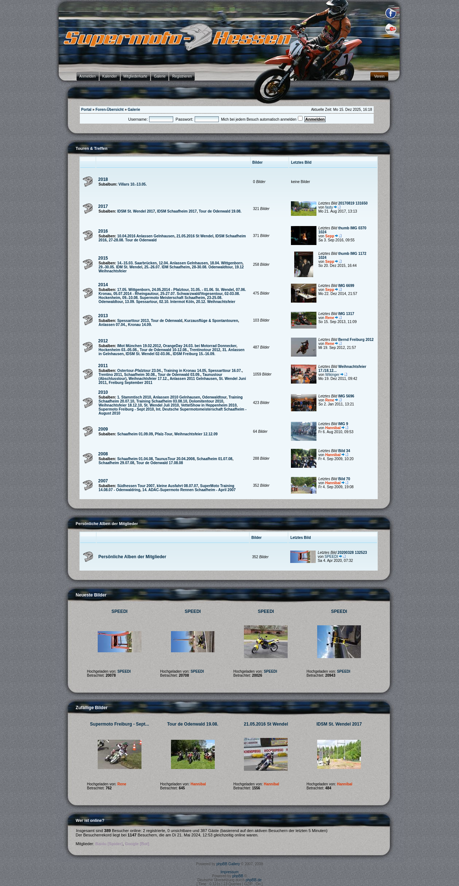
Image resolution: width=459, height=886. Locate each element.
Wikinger (332, 375)
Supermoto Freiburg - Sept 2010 (126, 409)
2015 (103, 258)
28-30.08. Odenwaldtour (212, 267)
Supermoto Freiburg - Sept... (119, 724)
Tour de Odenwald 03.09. (179, 375)
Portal (86, 110)
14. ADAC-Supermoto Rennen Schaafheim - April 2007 (189, 490)
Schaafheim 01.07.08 (215, 459)
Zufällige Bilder (92, 707)
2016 (103, 231)
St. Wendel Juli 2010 (161, 405)
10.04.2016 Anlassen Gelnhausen (145, 236)
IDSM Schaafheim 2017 (177, 211)
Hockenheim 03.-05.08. (117, 350)
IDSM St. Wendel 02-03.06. (148, 354)
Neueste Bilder (91, 595)
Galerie (134, 110)
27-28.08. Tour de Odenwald (133, 240)
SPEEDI (331, 557)
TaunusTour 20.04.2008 (175, 459)
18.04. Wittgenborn (226, 263)
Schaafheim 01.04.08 (135, 459)
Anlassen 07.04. (112, 325)
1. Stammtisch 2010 (134, 397)
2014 (103, 284)
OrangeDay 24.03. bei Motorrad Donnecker (199, 346)
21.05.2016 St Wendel (194, 236)
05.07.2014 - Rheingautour (135, 294)
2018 (103, 179)
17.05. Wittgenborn (133, 290)
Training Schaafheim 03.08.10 (161, 401)
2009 (103, 429)
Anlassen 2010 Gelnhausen (176, 397)
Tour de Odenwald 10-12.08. (164, 350)
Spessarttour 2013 (133, 321)
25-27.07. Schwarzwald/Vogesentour (191, 294)
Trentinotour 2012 (205, 350)
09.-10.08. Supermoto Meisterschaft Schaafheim (163, 298)
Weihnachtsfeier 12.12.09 (196, 434)
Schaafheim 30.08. (140, 375)
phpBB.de (254, 880)
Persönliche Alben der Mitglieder (132, 556)
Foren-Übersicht (110, 110)
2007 (103, 480)
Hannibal (333, 428)
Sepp (329, 236)
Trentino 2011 (110, 375)
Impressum (229, 872)
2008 (103, 453)
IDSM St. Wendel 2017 (136, 211)
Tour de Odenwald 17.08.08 (159, 463)
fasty (329, 207)
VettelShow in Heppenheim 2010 (209, 405)
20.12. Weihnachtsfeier (216, 302)
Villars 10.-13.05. (132, 184)
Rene (329, 318)
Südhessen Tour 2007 (136, 486)
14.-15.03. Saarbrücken (136, 263)
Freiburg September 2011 (130, 383)
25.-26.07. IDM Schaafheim (167, 267)
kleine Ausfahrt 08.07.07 (177, 486)
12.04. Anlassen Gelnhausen (183, 263)
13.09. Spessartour (141, 302)
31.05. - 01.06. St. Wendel (212, 290)
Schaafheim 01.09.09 (135, 434)
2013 (103, 315)
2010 (103, 392)
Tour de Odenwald (166, 321)
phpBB (237, 876)
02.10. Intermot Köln (176, 302)
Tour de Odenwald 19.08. (220, 211)
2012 (103, 340)
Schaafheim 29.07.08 (116, 463)
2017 (103, 206)
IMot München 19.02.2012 (139, 346)
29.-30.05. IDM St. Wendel (120, 267)
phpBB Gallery (228, 864)
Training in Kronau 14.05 (185, 371)
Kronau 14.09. (140, 325)
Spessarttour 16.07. (225, 371)
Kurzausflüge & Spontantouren (211, 321)
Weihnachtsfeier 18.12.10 (120, 405)
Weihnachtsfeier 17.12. (148, 379)
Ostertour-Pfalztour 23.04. (139, 371)
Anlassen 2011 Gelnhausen (193, 379)
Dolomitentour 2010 (206, 401)
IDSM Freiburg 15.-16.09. (194, 354)
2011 (103, 365)
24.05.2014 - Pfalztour (170, 290)
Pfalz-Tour (163, 434)
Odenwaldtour (214, 397)
